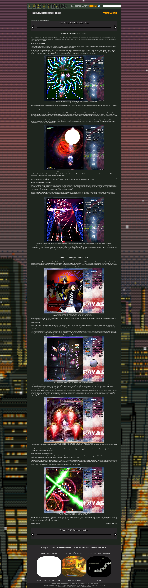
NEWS (72, 6)
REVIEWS (85, 6)
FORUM (78, 6)
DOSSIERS (93, 6)
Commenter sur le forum (111, 523)
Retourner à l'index (35, 523)
